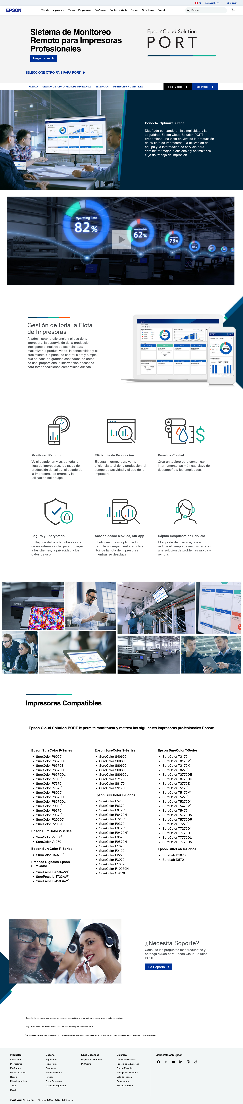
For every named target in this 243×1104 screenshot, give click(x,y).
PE (198, 3)
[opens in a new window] (196, 1062)
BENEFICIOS (102, 86)
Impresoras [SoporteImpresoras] (51, 1059)
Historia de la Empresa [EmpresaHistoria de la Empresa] (128, 1064)
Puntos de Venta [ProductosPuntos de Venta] (18, 1072)
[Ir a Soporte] (158, 966)
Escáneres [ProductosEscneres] (15, 1068)
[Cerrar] (121, 239)
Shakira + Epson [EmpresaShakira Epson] (125, 1085)
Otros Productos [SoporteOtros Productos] (54, 1081)
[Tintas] (71, 10)
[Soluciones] (148, 10)
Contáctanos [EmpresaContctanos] (123, 1081)
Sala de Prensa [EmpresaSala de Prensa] (124, 1077)
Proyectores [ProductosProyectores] (16, 1064)
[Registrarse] (43, 58)
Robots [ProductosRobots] (13, 1077)
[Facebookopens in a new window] (158, 1062)
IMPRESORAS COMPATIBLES (128, 86)
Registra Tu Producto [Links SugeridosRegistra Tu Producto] (91, 1059)
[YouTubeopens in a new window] (173, 1062)
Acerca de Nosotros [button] (214, 3)
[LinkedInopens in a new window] (181, 1062)
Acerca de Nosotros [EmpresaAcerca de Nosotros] (126, 1059)
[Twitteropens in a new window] (166, 1062)
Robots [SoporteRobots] (49, 1077)
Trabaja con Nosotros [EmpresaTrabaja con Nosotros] (127, 1072)
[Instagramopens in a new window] (188, 1062)
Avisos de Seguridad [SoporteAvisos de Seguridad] (56, 1085)
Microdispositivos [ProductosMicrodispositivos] (18, 1081)
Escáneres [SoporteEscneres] (51, 1068)
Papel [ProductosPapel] (13, 1090)
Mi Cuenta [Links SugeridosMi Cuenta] (86, 1064)
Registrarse (205, 86)
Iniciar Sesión (232, 3)
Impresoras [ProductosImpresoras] (15, 1059)
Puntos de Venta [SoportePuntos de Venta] (54, 1072)
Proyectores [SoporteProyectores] (51, 1064)
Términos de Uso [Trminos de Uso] (45, 1100)
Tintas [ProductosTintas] (13, 1085)
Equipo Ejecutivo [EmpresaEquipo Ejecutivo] (125, 1068)
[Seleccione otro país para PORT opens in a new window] (56, 72)
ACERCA (33, 86)
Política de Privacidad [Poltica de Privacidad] (64, 1100)
